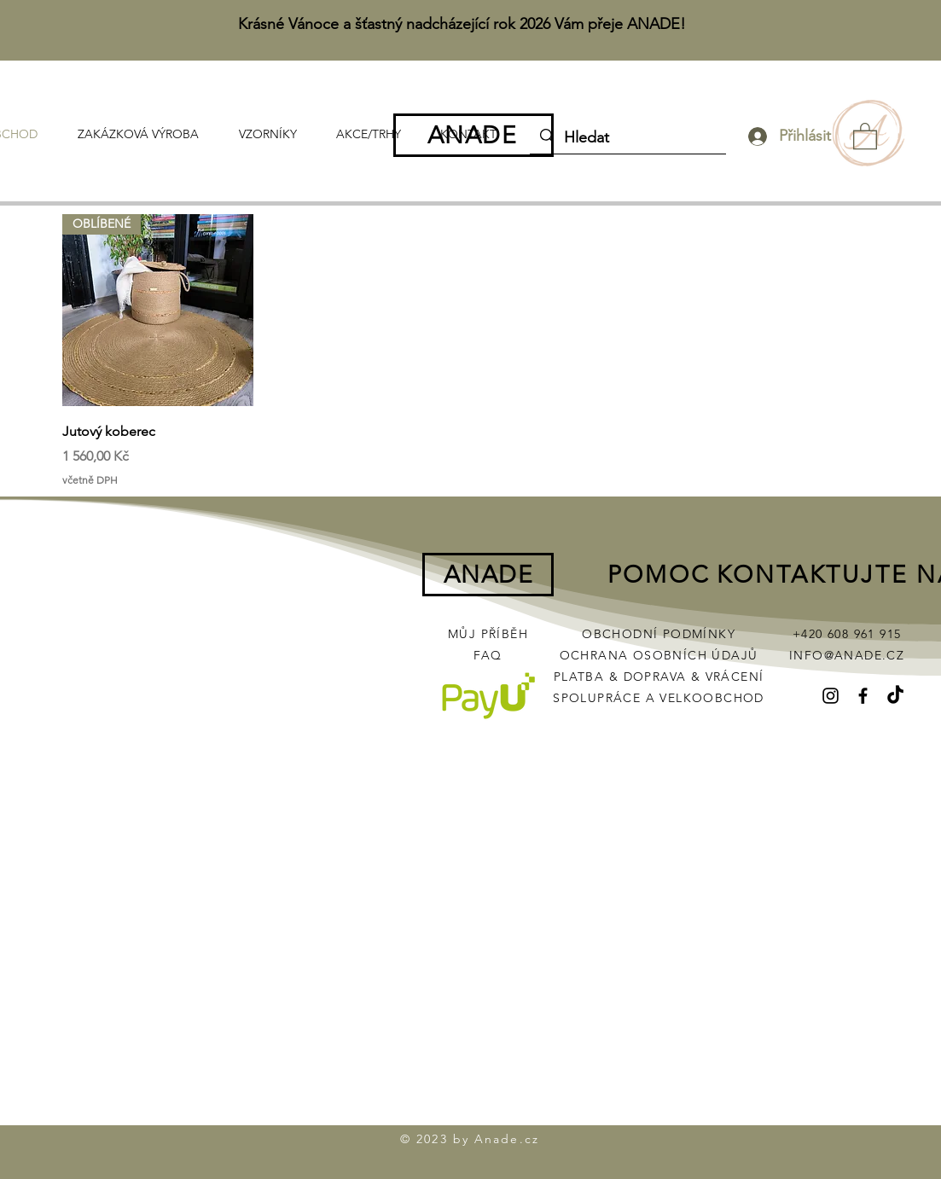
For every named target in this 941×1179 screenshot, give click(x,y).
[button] (865, 135)
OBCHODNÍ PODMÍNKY (658, 634)
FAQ (487, 655)
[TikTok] (895, 695)
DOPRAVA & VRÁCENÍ (694, 676)
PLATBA (581, 676)
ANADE (472, 135)
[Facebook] (863, 695)
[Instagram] (830, 695)
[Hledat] (627, 138)
